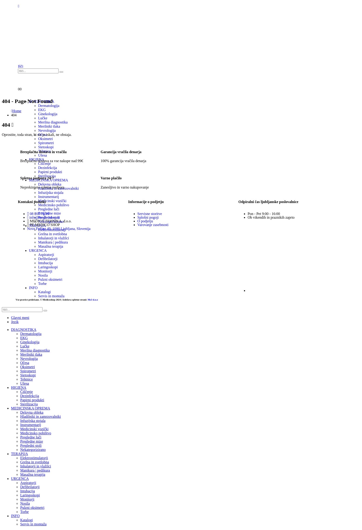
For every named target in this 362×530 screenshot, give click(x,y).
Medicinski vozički (34, 429)
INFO (15, 516)
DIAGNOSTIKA (23, 330)
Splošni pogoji (148, 217)
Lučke (42, 118)
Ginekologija (30, 342)
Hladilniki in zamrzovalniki (40, 416)
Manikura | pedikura (35, 470)
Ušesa (24, 383)
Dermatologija (30, 334)
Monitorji (27, 499)
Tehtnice (26, 379)
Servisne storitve (149, 214)
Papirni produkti (32, 400)
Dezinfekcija (29, 396)
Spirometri (28, 371)
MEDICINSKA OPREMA (30, 408)
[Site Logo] (41, 58)
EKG (24, 338)
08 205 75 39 (38, 214)
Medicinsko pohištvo (35, 433)
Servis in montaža (33, 524)
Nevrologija (29, 359)
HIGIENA (18, 388)
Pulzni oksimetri (32, 508)
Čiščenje (26, 392)
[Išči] (61, 72)
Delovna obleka (31, 412)
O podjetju (145, 221)
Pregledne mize (31, 441)
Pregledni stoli (31, 445)
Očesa (24, 363)
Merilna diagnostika (35, 350)
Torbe (24, 512)
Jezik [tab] (15, 322)
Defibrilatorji (30, 487)
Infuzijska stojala (32, 421)
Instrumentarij (30, 425)
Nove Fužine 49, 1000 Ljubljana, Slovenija (58, 229)
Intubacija (27, 491)
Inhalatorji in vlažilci (35, 466)
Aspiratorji (28, 483)
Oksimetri (45, 139)
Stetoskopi (28, 375)
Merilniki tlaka (31, 354)
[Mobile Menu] (18, 6)
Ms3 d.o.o (93, 299)
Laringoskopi (30, 495)
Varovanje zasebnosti (153, 225)
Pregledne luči (30, 437)
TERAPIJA (19, 454)
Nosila (25, 503)
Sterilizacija (29, 404)
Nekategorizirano (33, 450)
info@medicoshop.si (43, 217)
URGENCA (20, 479)
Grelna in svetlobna (34, 462)
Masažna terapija (32, 474)
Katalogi (26, 520)
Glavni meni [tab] (20, 318)
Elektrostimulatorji (34, 458)
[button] (20, 66)
